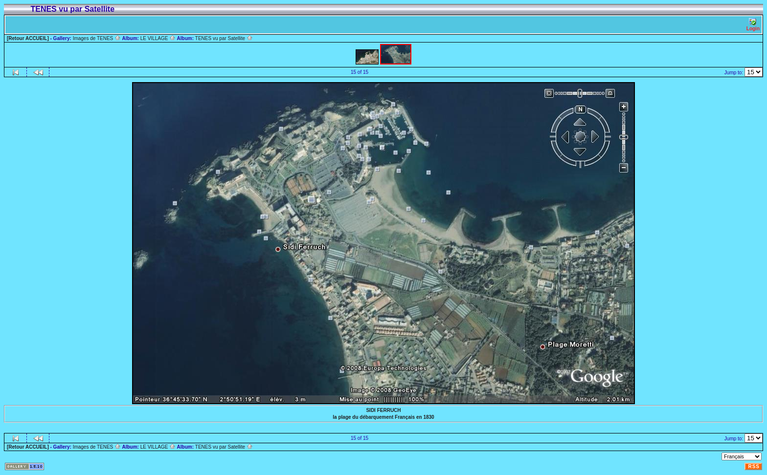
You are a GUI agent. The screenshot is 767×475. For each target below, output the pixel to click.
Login (753, 24)
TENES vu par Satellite (224, 38)
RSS (754, 466)
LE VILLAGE (158, 38)
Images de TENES (97, 38)
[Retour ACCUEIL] (28, 38)
